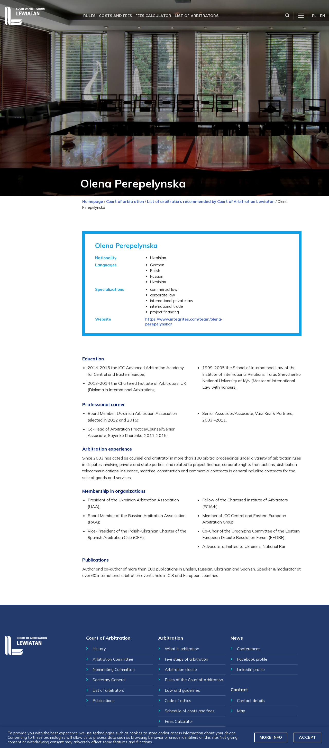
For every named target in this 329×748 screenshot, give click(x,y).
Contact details (251, 700)
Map (241, 710)
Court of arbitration (125, 201)
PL (314, 15)
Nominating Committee (114, 669)
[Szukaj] (287, 16)
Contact (239, 689)
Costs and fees (115, 15)
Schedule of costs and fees (190, 710)
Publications (104, 700)
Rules (89, 15)
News (237, 638)
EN (322, 15)
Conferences (248, 648)
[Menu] (300, 16)
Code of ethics (178, 700)
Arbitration (170, 638)
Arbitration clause (181, 669)
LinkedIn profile (251, 669)
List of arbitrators (196, 15)
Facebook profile (252, 659)
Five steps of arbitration (186, 659)
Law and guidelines (182, 690)
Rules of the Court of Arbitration (194, 679)
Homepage (92, 201)
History (99, 648)
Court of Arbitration (108, 638)
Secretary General (109, 679)
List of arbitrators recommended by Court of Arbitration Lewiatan (211, 201)
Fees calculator (153, 15)
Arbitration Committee (113, 659)
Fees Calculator (179, 721)
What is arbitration (182, 648)
